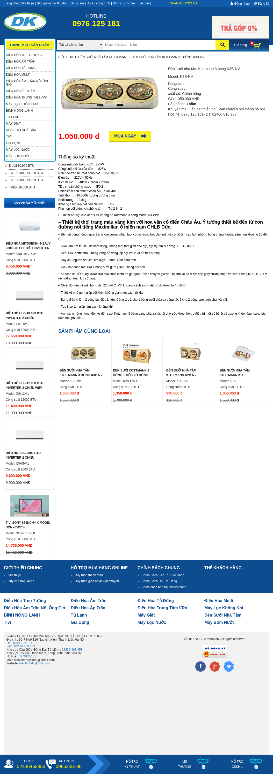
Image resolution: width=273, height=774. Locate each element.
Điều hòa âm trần (88, 600)
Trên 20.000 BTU (22, 187)
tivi (7, 622)
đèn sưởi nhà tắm (222, 615)
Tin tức (131, 3)
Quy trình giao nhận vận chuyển (97, 581)
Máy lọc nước (152, 622)
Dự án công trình (98, 3)
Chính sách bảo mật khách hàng (163, 587)
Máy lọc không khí (223, 608)
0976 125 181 (22, 643)
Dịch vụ (118, 3)
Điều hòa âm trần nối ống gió (34, 608)
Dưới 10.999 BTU (21, 166)
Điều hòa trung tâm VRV (163, 608)
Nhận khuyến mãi (184, 3)
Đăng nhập (242, 3)
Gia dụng (80, 622)
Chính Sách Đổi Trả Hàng (159, 581)
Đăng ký (263, 3)
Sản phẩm (76, 3)
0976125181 (27, 656)
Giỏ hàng (240, 45)
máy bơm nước (219, 622)
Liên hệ (144, 3)
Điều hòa (65, 57)
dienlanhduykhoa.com (34, 663)
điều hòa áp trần (88, 608)
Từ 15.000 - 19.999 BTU (26, 180)
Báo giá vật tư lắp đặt (52, 3)
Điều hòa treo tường (25, 600)
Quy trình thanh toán (89, 575)
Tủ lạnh (79, 615)
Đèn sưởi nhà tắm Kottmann (102, 57)
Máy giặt (146, 615)
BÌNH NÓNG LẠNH (22, 615)
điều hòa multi (218, 600)
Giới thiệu (27, 3)
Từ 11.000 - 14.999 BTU (26, 173)
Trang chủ (11, 3)
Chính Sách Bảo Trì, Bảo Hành (162, 575)
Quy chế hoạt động (21, 581)
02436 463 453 (24, 646)
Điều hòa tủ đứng (156, 600)
